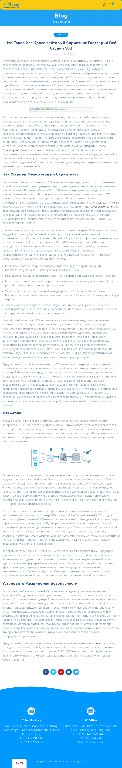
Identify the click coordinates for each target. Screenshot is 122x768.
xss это (99, 643)
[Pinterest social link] (61, 672)
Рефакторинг (10, 150)
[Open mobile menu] (118, 5)
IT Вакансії (65, 22)
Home (54, 22)
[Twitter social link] (53, 672)
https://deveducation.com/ (97, 206)
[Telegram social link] (76, 672)
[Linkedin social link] (68, 672)
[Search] (104, 5)
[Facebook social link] (46, 672)
